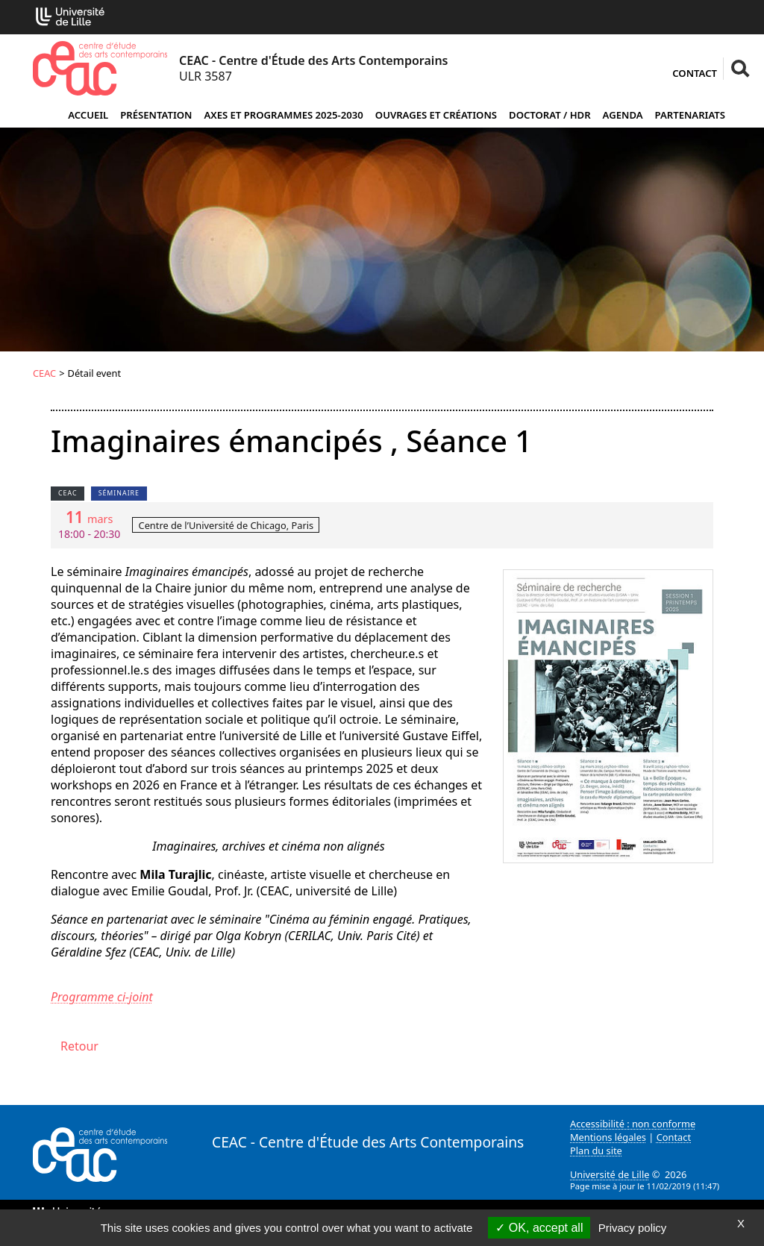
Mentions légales (608, 1137)
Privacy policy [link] (632, 1227)
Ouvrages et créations (436, 115)
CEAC (44, 373)
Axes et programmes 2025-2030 (283, 115)
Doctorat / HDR (550, 115)
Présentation (156, 115)
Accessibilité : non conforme (632, 1123)
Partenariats (690, 115)
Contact (694, 73)
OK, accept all (539, 1227)
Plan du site (596, 1150)
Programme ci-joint (102, 997)
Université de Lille (609, 1174)
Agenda (623, 115)
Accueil (88, 115)
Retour (79, 1046)
